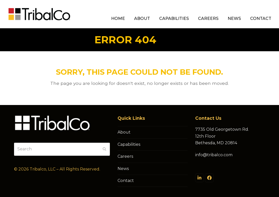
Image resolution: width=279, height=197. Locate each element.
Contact (126, 180)
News (123, 168)
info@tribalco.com (213, 154)
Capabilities (129, 144)
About (124, 132)
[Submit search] (104, 149)
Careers (125, 156)
